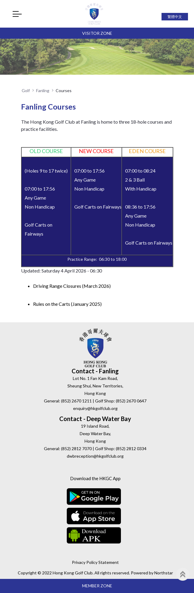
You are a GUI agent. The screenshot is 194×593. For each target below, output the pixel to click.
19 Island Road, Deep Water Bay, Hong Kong (95, 433)
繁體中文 (175, 16)
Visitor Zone (97, 33)
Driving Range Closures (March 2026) (72, 286)
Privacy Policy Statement (95, 562)
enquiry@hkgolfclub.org (95, 408)
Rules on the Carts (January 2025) (67, 304)
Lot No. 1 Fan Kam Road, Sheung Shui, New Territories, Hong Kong (95, 386)
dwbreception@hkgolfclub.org (95, 456)
